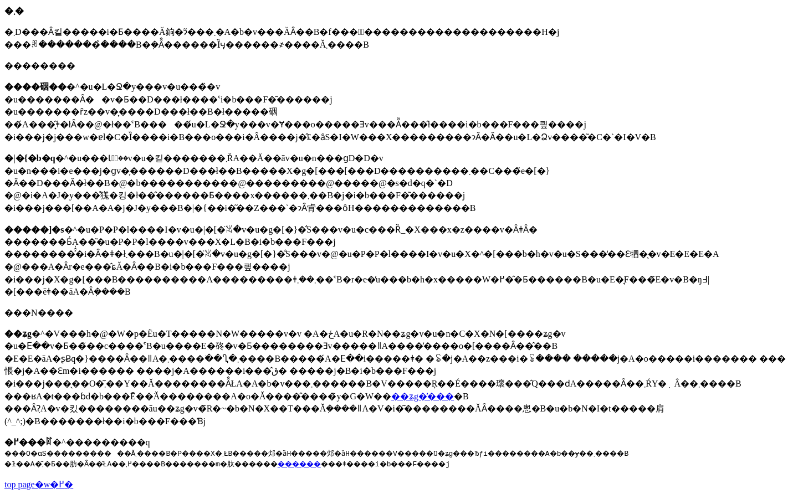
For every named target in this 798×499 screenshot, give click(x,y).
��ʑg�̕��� (422, 396)
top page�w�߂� (38, 484)
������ (346, 464)
